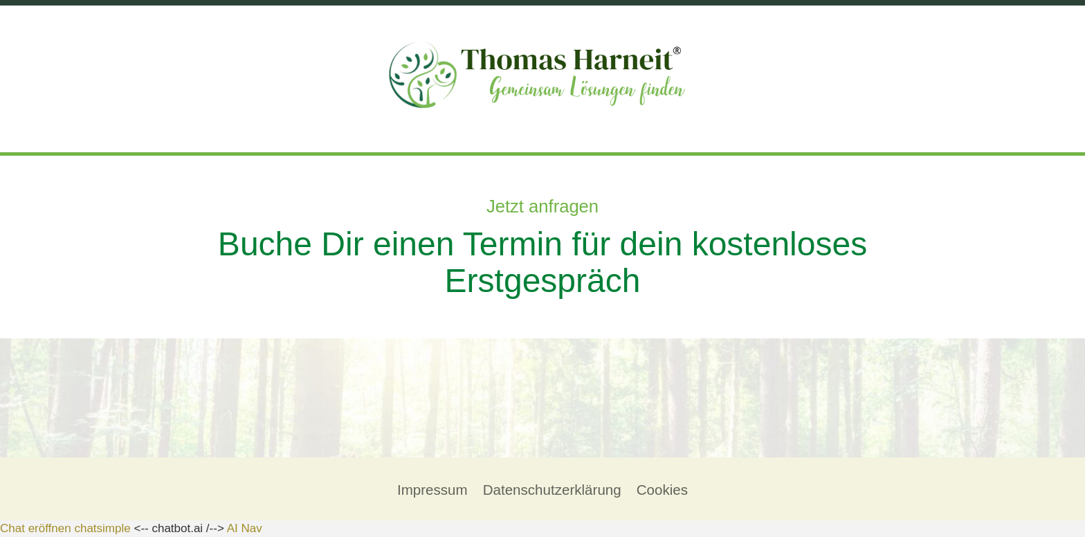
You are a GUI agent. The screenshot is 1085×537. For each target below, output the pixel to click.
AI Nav (244, 528)
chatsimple (102, 528)
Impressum (432, 490)
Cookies (662, 490)
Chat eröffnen (35, 528)
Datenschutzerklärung (552, 490)
